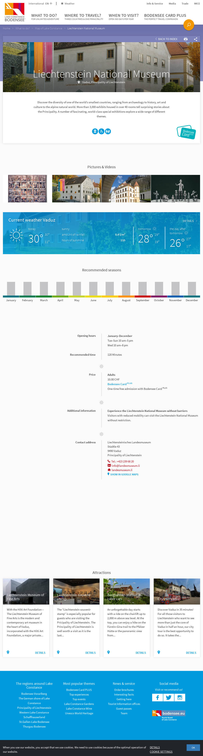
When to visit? (124, 16)
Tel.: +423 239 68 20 (121, 461)
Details (190, 221)
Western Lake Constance (34, 712)
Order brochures (124, 690)
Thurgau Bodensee (34, 726)
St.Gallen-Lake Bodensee (34, 722)
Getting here (124, 699)
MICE (197, 3)
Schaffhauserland (34, 717)
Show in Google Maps (123, 474)
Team (124, 713)
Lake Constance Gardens (79, 704)
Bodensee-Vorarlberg (34, 693)
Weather (68, 3)
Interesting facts (124, 694)
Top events (79, 699)
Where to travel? (84, 16)
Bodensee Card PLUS (165, 16)
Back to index (166, 39)
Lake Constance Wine (79, 708)
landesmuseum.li (120, 470)
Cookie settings (161, 751)
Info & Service (155, 3)
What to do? (45, 16)
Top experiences (79, 694)
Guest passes (124, 708)
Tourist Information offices (124, 704)
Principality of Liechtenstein (34, 708)
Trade (185, 3)
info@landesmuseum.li (124, 465)
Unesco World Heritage (79, 713)
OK (193, 747)
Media (172, 3)
